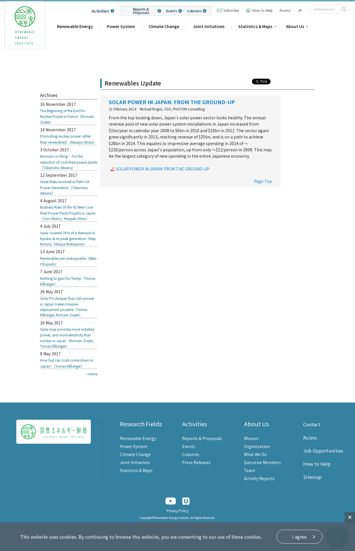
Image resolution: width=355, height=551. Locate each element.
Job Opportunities (323, 450)
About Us (295, 26)
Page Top (263, 181)
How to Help (262, 10)
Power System (121, 26)
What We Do (255, 454)
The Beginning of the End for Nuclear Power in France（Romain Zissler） (67, 116)
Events (171, 11)
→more (91, 373)
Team (249, 470)
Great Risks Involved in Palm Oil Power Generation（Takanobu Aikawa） (64, 187)
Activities (100, 11)
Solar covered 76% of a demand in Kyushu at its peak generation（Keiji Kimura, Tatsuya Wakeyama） (68, 238)
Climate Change (164, 26)
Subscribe (231, 10)
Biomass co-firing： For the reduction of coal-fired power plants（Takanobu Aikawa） (68, 162)
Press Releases (196, 462)
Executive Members (262, 462)
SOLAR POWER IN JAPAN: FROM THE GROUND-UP (162, 169)
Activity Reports (259, 478)
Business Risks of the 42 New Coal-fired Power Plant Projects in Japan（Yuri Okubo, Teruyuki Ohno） (68, 213)
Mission (251, 438)
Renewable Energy (75, 26)
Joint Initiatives (208, 26)
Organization (257, 446)
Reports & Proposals (141, 10)
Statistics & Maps (255, 26)
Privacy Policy (178, 510)
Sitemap (312, 476)
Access (285, 10)
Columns (194, 11)
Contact (311, 424)
